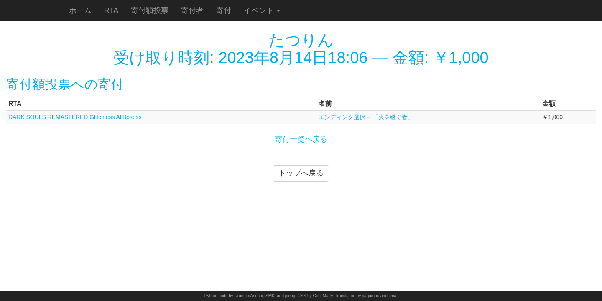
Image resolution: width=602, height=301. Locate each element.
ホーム (80, 10)
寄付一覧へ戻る (301, 139)
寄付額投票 (149, 10)
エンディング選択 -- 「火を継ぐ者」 (366, 117)
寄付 (223, 10)
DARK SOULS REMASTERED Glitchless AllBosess (75, 117)
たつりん (301, 40)
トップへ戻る (301, 173)
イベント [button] (262, 10)
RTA (111, 10)
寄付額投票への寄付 (65, 84)
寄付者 (192, 10)
